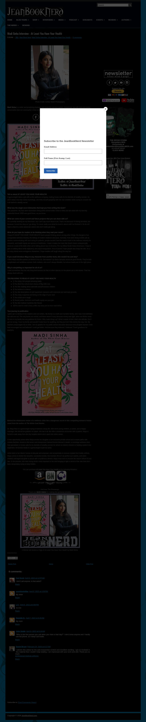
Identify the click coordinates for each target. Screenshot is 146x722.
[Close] (106, 109)
